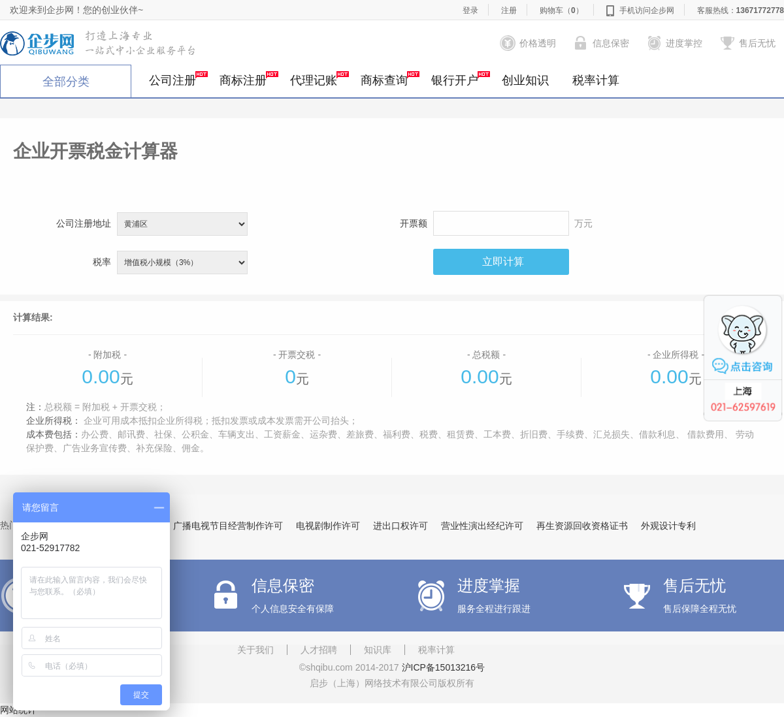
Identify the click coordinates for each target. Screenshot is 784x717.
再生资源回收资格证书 (582, 525)
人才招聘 (319, 650)
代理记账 (319, 79)
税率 (102, 262)
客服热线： (740, 10)
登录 (470, 10)
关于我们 (255, 650)
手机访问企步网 (646, 10)
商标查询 (390, 79)
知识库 (377, 650)
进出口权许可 (400, 525)
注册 (509, 10)
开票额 (413, 223)
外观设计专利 (668, 525)
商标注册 (249, 79)
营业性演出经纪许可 (482, 525)
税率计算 (595, 80)
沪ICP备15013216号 (443, 667)
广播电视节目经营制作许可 (228, 525)
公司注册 (178, 79)
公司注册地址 (83, 223)
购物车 (561, 10)
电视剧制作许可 (328, 525)
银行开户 (460, 79)
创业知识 (525, 80)
